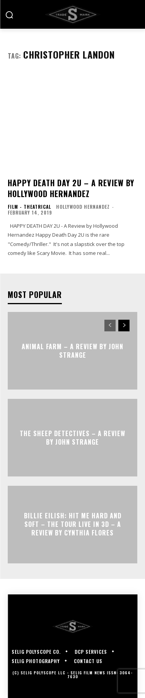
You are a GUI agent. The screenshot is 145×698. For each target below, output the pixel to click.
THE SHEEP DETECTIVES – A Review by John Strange (72, 437)
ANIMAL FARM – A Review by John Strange (72, 350)
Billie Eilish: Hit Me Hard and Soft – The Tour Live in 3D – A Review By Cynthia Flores (72, 524)
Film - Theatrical (29, 206)
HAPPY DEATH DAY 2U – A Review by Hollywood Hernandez (71, 188)
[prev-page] (110, 325)
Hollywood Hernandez (83, 206)
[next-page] (124, 325)
